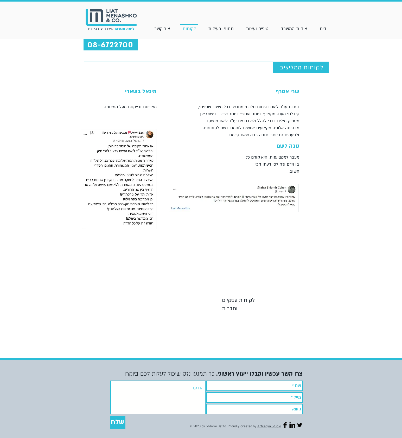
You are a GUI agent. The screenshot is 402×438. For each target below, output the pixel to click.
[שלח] (117, 422)
